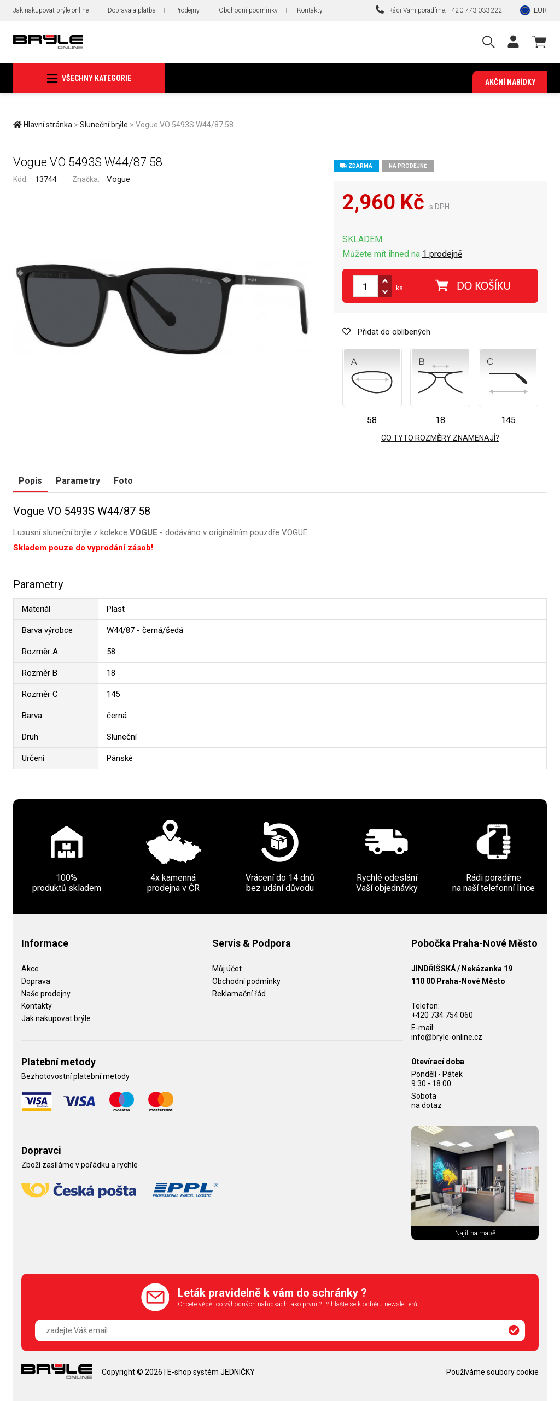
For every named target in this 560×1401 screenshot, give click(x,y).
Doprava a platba (132, 10)
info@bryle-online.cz (446, 1037)
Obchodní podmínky (248, 10)
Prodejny (187, 10)
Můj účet (227, 968)
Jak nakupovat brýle (56, 1018)
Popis (30, 481)
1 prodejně (442, 254)
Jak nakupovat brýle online (51, 10)
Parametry (78, 481)
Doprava (35, 981)
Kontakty (310, 10)
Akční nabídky (510, 82)
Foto (123, 481)
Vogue (118, 179)
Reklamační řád (239, 993)
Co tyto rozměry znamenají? (440, 437)
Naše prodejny (46, 993)
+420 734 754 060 (442, 1015)
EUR (540, 10)
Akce (30, 968)
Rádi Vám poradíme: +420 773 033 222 (439, 9)
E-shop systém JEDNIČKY (211, 1372)
